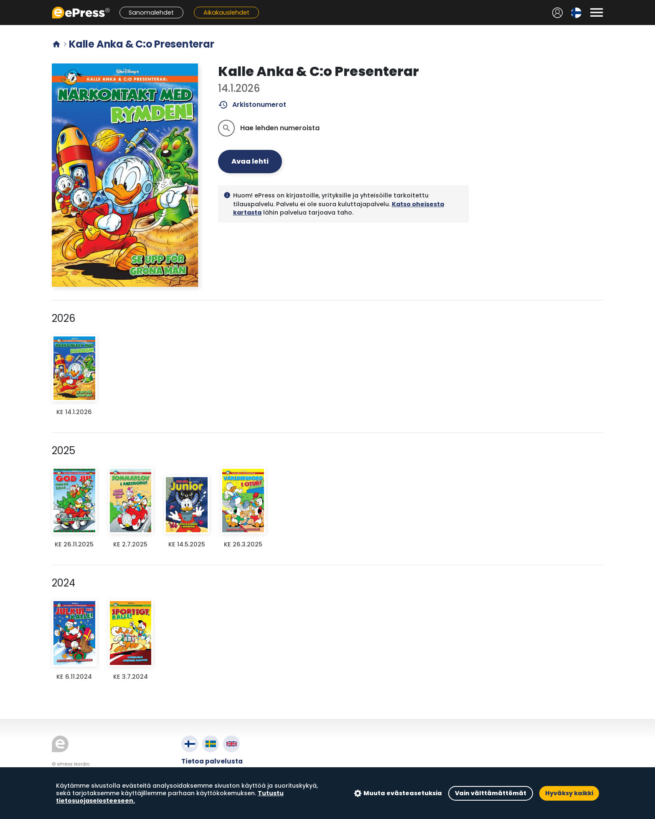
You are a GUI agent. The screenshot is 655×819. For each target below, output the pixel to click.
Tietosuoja (200, 780)
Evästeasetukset (210, 790)
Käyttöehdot (203, 770)
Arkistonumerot (252, 105)
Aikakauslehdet (226, 12)
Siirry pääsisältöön (4, 4)
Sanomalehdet (151, 12)
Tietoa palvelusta (212, 761)
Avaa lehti (250, 161)
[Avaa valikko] (596, 12)
